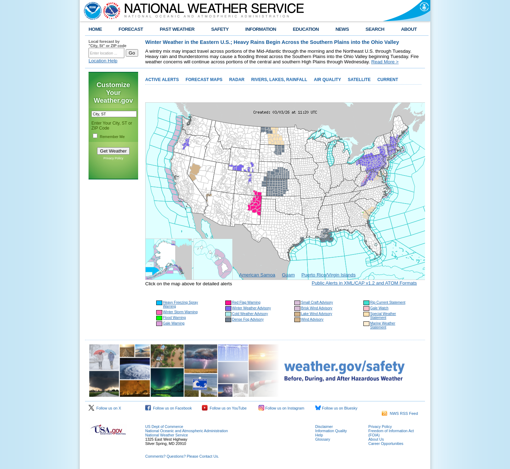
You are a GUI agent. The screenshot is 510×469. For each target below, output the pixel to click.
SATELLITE (359, 79)
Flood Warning (174, 318)
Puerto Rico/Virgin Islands (328, 275)
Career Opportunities (385, 443)
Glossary (322, 439)
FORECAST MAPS (204, 79)
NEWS (342, 29)
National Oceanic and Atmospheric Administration (186, 431)
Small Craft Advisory (317, 302)
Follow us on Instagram (281, 408)
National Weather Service (166, 435)
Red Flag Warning (246, 302)
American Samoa (257, 275)
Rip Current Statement (388, 302)
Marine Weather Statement (382, 325)
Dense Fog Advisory (248, 319)
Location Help (103, 60)
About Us (376, 439)
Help (319, 435)
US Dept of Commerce (164, 426)
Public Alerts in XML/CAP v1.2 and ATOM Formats (364, 283)
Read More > (384, 61)
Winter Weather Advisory (251, 308)
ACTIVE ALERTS (162, 79)
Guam (288, 275)
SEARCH (375, 29)
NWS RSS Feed (400, 413)
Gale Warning (174, 323)
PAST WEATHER (177, 29)
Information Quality (331, 431)
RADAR (236, 79)
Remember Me (112, 137)
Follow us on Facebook (168, 408)
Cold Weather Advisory (250, 314)
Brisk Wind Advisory (316, 308)
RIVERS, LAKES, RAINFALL (279, 79)
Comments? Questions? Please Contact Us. (182, 456)
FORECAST (131, 29)
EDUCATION (306, 29)
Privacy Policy (113, 158)
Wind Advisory (312, 319)
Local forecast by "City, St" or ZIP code (107, 43)
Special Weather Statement (383, 316)
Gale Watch (379, 308)
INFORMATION (260, 29)
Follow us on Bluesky (336, 408)
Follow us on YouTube (224, 408)
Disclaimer (324, 426)
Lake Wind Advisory (316, 314)
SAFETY (219, 29)
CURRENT (387, 79)
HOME (95, 29)
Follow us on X (105, 408)
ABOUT (409, 29)
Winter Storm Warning (180, 312)
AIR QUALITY (327, 79)
